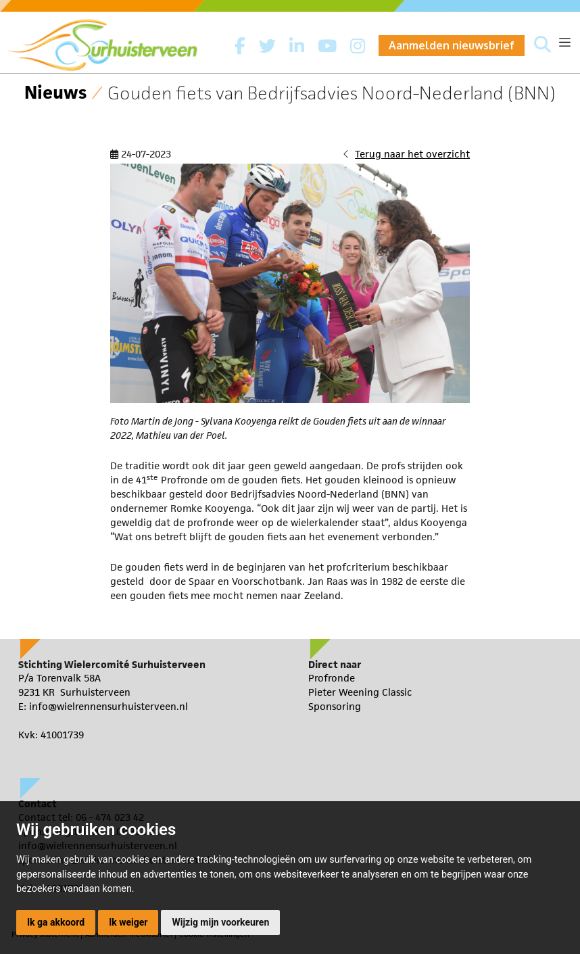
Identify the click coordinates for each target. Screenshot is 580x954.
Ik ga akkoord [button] (55, 922)
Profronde (331, 677)
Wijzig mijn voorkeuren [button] (220, 922)
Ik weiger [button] (128, 922)
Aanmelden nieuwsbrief (451, 45)
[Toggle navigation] (565, 42)
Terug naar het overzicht (412, 153)
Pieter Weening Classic (360, 692)
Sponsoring (334, 706)
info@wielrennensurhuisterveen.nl (108, 706)
